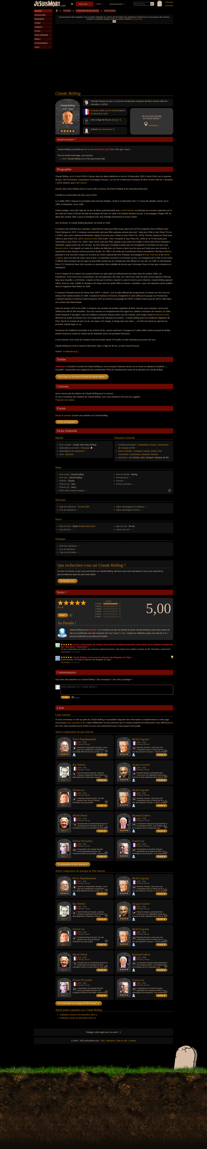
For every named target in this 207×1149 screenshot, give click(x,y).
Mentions (111, 1041)
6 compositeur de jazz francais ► (73, 864)
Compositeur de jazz (147, 445)
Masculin (70, 454)
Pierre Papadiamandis (84, 739)
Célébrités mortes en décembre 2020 (76, 1018)
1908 (79, 768)
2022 (84, 742)
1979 (84, 768)
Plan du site (122, 1041)
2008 (144, 819)
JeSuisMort (47, 4)
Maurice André (91, 238)
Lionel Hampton (127, 210)
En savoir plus (137, 19)
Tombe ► (102, 755)
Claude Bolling (109, 11)
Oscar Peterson (151, 255)
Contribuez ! (153, 125)
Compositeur (135, 454)
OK (114, 21)
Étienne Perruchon (82, 841)
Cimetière (83, 4)
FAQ (103, 1041)
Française (85, 448)
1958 (79, 844)
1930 (114, 110)
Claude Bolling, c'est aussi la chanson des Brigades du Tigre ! (102, 657)
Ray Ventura (79, 764)
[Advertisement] (114, 69)
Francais (94, 110)
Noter (64, 159)
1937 (79, 742)
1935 (79, 819)
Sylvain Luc (79, 790)
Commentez (65, 652)
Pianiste (154, 454)
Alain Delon (80, 183)
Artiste (154, 451)
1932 (139, 742)
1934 (139, 768)
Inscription (169, 2)
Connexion (169, 6)
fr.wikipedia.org (70, 351)
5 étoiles (98, 604)
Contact (132, 1041)
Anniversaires (116, 4)
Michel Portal (80, 815)
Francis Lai (138, 841)
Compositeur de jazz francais (87, 11)
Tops (98, 4)
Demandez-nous (67, 581)
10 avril (108, 110)
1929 (139, 819)
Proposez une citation (65, 400)
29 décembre (96, 114)
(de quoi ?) (116, 120)
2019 (144, 742)
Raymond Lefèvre (141, 815)
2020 (105, 114)
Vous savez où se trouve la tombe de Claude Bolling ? (82, 377)
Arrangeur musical (142, 451)
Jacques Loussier (141, 764)
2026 (84, 819)
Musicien (146, 454)
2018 (144, 844)
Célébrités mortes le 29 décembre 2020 (77, 1015)
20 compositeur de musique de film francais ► (78, 1003)
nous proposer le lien (76, 723)
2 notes (108, 601)
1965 (79, 793)
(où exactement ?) (106, 129)
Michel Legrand (140, 739)
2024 (84, 793)
